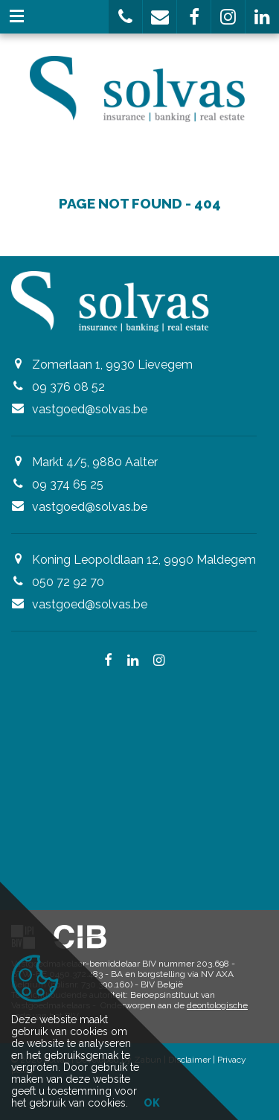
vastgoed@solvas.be (89, 409)
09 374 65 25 (67, 484)
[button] (125, 17)
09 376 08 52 (68, 387)
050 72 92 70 (68, 582)
